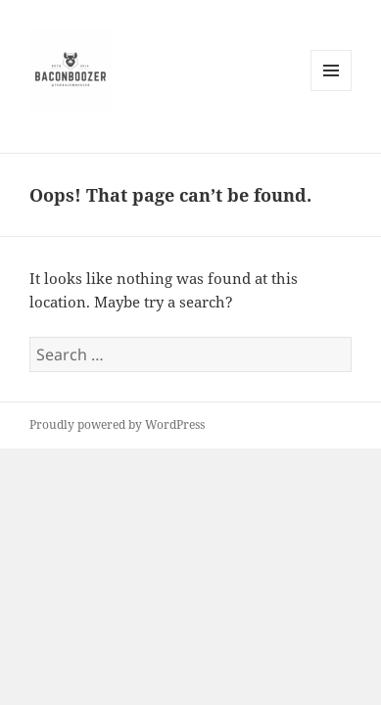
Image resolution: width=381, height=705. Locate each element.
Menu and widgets (331, 90)
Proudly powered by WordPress (117, 424)
